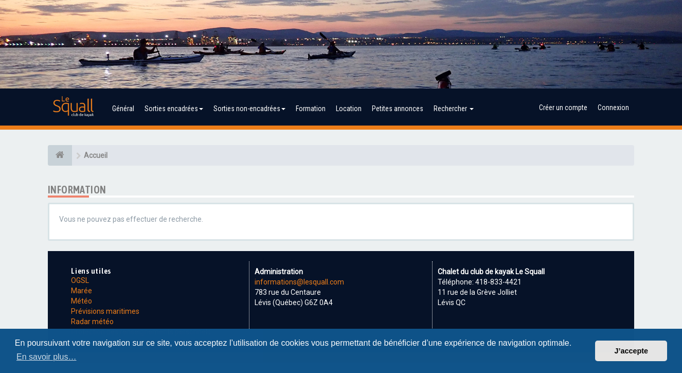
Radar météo (92, 321)
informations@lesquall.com (299, 282)
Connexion (613, 107)
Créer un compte (563, 107)
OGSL (80, 280)
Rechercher (454, 108)
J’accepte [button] (631, 351)
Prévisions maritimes (105, 311)
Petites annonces (397, 108)
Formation (311, 108)
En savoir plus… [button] (46, 356)
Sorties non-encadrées (249, 108)
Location (349, 108)
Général (123, 108)
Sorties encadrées (174, 108)
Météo (81, 301)
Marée (81, 291)
